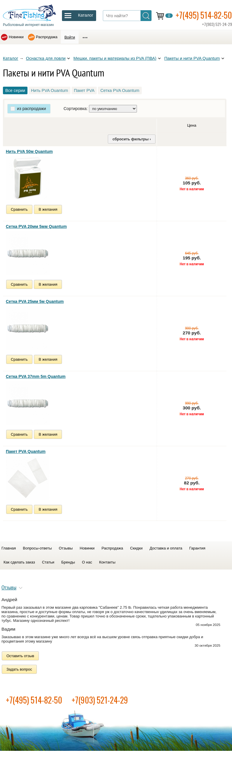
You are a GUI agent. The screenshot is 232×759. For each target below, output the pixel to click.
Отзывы (65, 548)
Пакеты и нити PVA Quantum (192, 58)
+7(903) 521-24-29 (100, 700)
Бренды (68, 562)
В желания (48, 209)
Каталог (10, 58)
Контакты (107, 562)
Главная (8, 548)
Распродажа (47, 37)
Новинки (16, 37)
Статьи (48, 562)
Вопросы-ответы (37, 548)
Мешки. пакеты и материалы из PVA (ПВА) (114, 58)
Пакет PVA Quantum (26, 451)
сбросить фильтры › (131, 139)
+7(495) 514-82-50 (204, 15)
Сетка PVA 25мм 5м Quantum (35, 301)
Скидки (136, 548)
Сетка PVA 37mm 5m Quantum (35, 376)
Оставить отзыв (20, 656)
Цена (191, 125)
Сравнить (19, 209)
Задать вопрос (19, 669)
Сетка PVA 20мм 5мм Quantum (36, 226)
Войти (69, 37)
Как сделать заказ (19, 562)
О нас (87, 562)
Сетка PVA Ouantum (119, 90)
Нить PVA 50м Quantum (29, 151)
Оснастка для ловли (46, 58)
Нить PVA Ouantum (49, 90)
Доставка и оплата (166, 548)
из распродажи (31, 108)
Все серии (15, 90)
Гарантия (197, 548)
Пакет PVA (84, 90)
